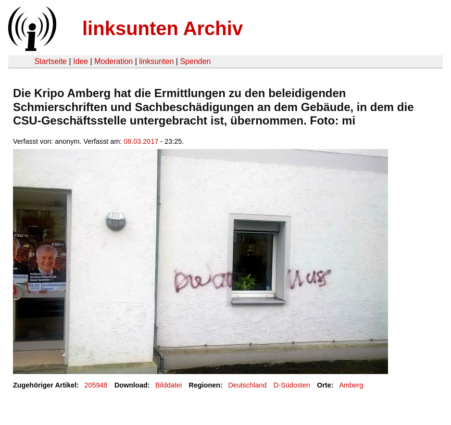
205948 (96, 385)
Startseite (50, 61)
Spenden (195, 61)
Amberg (351, 385)
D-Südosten (292, 385)
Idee (80, 61)
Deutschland (247, 385)
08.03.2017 (141, 141)
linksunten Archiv (162, 28)
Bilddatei (168, 385)
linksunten (156, 61)
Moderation (113, 61)
